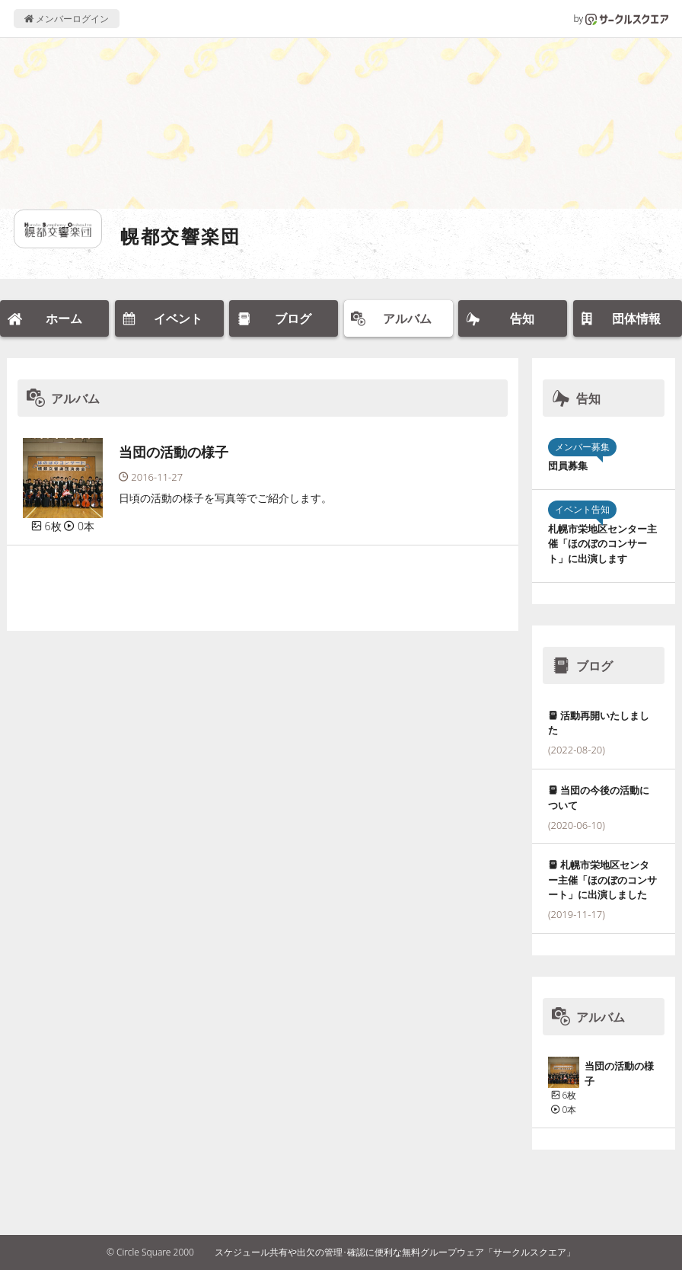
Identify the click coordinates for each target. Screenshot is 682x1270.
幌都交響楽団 (180, 235)
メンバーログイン (66, 18)
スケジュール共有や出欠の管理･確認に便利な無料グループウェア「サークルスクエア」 (395, 1252)
